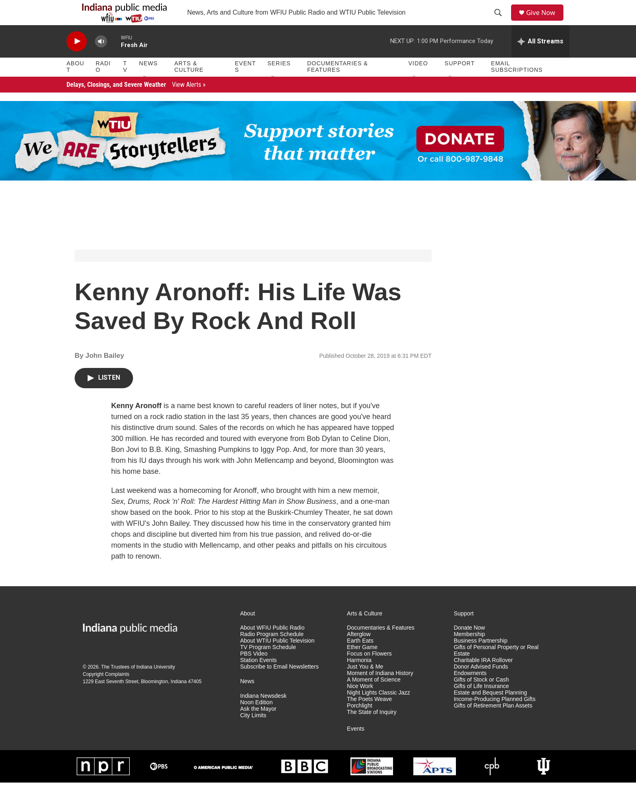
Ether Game (362, 665)
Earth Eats (360, 659)
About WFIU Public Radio (272, 646)
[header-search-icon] (501, 21)
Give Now (545, 21)
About (75, 84)
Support (460, 81)
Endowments (470, 691)
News (148, 81)
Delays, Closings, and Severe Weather (136, 102)
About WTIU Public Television (277, 659)
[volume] (101, 59)
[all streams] (540, 59)
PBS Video (253, 672)
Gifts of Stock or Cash (481, 697)
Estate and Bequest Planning (490, 710)
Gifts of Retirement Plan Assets (493, 723)
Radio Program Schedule (271, 652)
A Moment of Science (373, 697)
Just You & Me (365, 684)
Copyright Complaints (106, 692)
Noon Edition (256, 720)
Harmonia (359, 678)
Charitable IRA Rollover (483, 678)
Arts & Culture (189, 84)
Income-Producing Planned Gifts (495, 717)
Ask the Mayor (258, 726)
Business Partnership (480, 659)
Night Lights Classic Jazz (378, 710)
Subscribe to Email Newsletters (279, 684)
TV (125, 84)
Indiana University (155, 685)
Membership (469, 652)
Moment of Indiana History (380, 691)
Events (245, 84)
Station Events (258, 678)
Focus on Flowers (369, 672)
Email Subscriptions (517, 84)
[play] (76, 59)
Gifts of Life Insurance (481, 704)
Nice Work (360, 704)
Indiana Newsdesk (263, 713)
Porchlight (359, 723)
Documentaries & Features (337, 84)
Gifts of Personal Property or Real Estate (496, 668)
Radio (103, 84)
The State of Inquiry (371, 730)
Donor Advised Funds (481, 684)
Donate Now (469, 646)
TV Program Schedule (268, 665)
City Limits (253, 733)
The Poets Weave (369, 717)
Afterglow (358, 652)
